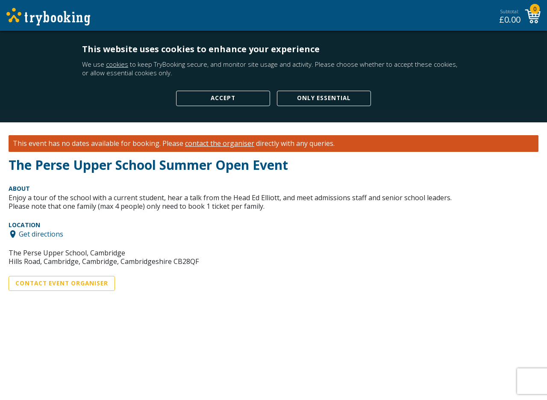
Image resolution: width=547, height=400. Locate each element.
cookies (117, 64)
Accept (223, 98)
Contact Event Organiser (61, 283)
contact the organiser (219, 143)
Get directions (41, 234)
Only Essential (324, 98)
